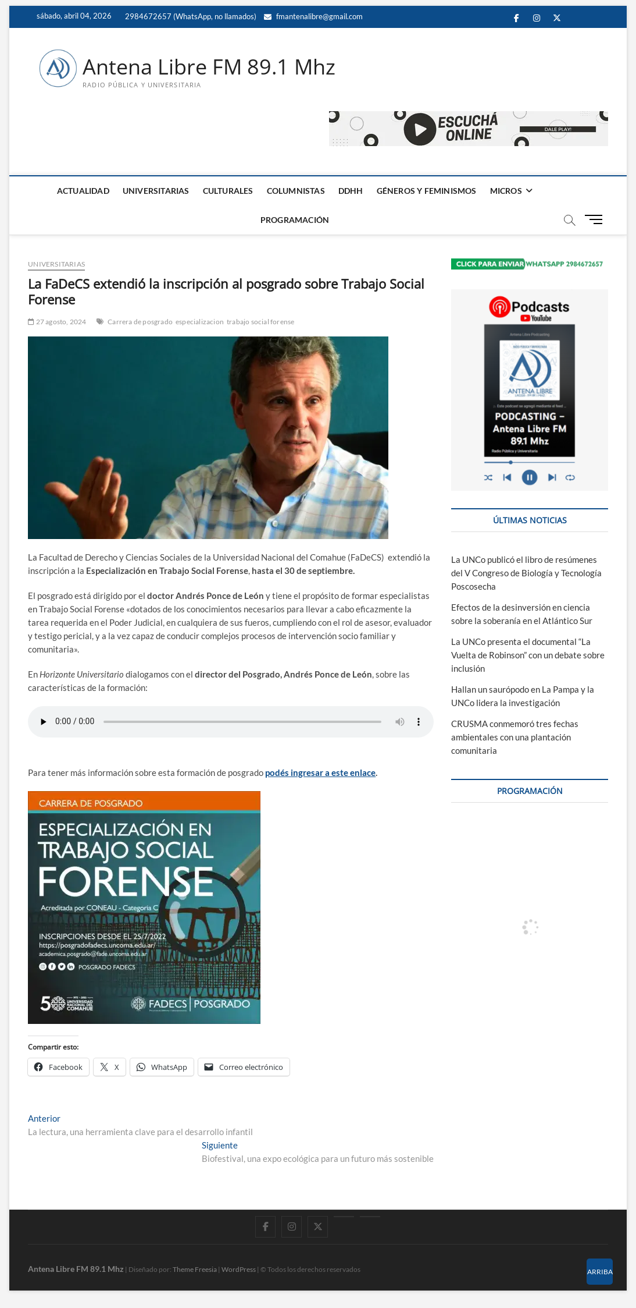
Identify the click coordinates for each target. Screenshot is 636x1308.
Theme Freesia (195, 1269)
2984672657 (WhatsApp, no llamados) (189, 16)
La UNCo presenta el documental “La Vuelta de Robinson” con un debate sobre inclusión (528, 655)
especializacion (200, 321)
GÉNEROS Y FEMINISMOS (427, 191)
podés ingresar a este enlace (320, 772)
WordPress (238, 1269)
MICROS (506, 191)
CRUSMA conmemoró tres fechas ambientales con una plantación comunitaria (514, 737)
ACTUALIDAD (83, 191)
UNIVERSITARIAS (156, 191)
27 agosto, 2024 (57, 321)
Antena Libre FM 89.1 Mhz (209, 67)
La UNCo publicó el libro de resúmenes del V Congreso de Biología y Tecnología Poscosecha (526, 572)
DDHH (350, 191)
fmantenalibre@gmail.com (313, 16)
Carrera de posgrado (140, 321)
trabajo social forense (260, 321)
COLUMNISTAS (296, 191)
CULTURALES (228, 191)
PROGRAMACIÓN (294, 220)
